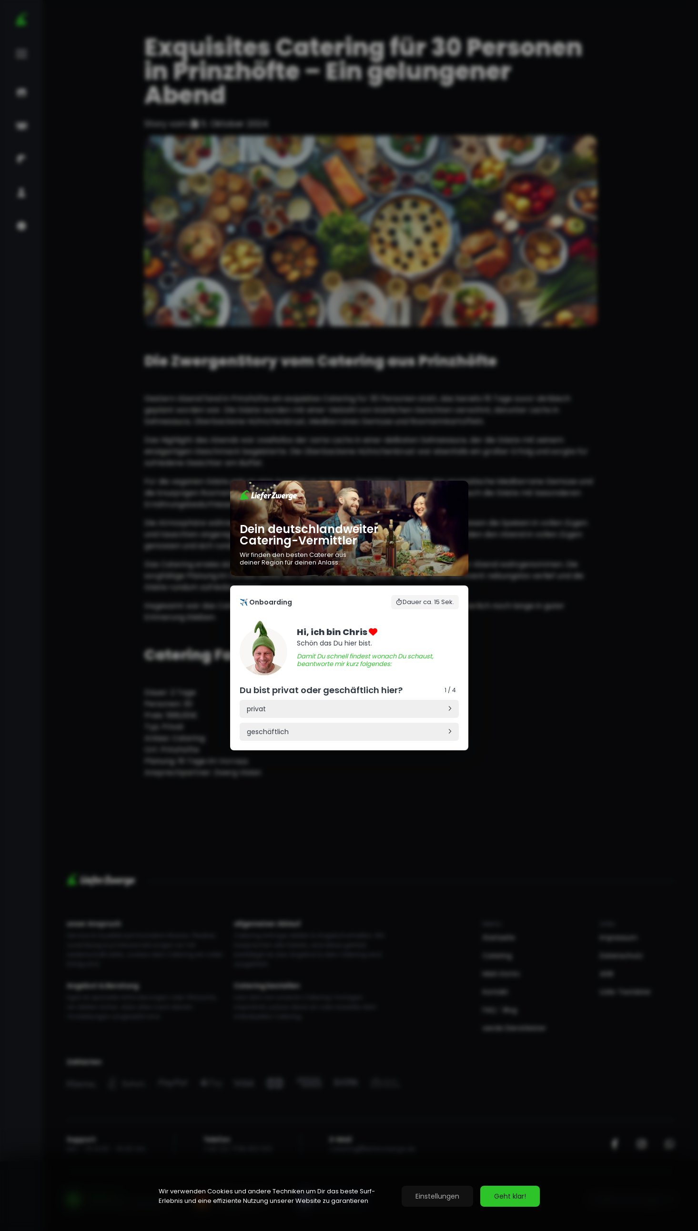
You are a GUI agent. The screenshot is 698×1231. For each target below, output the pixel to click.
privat (256, 709)
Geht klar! (510, 1196)
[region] (349, 1196)
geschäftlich (268, 732)
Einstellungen (437, 1196)
